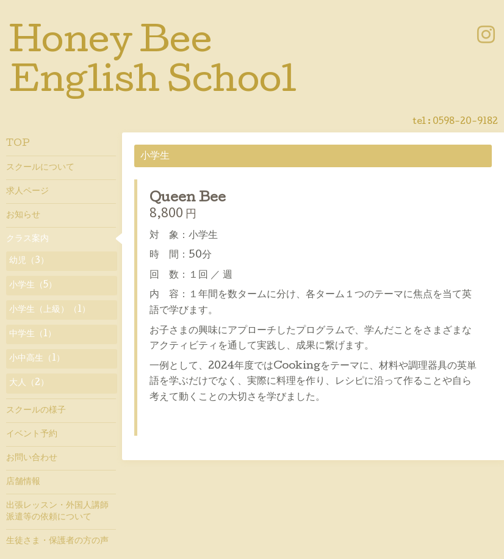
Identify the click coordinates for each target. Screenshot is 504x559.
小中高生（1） (37, 359)
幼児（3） (29, 261)
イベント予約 (31, 434)
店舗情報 (23, 482)
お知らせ (23, 215)
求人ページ (27, 192)
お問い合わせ (31, 458)
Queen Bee (187, 199)
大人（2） (29, 383)
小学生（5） (33, 285)
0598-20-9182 (465, 122)
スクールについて (40, 168)
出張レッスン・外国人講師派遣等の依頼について (57, 511)
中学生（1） (32, 334)
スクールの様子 (36, 411)
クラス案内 (27, 239)
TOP (18, 144)
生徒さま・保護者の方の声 (57, 541)
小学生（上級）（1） (49, 310)
